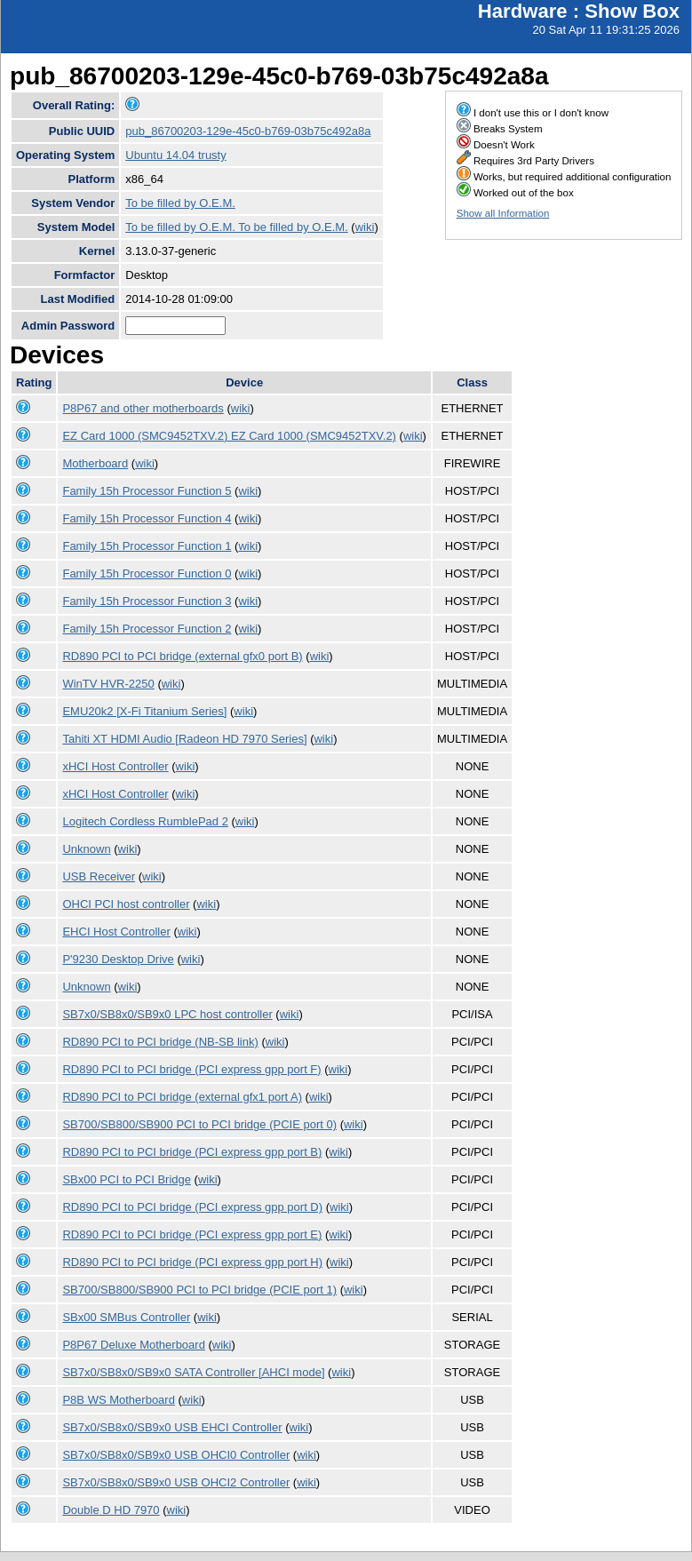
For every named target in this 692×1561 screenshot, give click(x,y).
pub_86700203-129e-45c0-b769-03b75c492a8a (247, 131)
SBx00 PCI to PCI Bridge (126, 1179)
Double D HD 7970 (110, 1510)
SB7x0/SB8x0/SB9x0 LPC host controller (167, 1014)
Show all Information (503, 213)
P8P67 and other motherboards (142, 408)
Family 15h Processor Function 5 (146, 491)
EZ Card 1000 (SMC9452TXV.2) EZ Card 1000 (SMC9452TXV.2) (229, 435)
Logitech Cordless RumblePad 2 (144, 821)
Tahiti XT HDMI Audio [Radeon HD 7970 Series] (184, 738)
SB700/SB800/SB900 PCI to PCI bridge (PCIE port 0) (199, 1124)
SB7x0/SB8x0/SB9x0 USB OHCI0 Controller (176, 1454)
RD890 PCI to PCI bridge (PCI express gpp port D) (192, 1207)
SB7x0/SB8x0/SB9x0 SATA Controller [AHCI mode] (193, 1372)
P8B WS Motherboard (118, 1399)
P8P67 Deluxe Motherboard (133, 1344)
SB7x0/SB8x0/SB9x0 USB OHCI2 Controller (176, 1482)
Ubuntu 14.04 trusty (175, 155)
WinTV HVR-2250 (108, 683)
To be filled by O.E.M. (180, 203)
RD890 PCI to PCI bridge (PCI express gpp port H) (192, 1262)
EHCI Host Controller (116, 931)
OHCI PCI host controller (125, 904)
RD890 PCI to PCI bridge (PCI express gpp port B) (192, 1152)
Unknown (86, 849)
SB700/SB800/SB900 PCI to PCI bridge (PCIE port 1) (199, 1289)
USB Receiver (98, 876)
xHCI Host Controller (115, 766)
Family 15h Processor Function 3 (146, 601)
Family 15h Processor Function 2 (146, 628)
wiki (365, 227)
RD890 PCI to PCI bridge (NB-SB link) (160, 1041)
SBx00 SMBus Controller (126, 1317)
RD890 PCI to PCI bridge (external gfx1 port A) (182, 1096)
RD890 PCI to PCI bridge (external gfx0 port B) (182, 656)
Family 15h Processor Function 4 (146, 518)
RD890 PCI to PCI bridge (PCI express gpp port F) (191, 1069)
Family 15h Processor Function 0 (146, 573)
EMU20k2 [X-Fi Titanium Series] (144, 711)
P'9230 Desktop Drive (117, 959)
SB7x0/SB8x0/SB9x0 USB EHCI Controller (172, 1427)
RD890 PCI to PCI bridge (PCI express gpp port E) (192, 1234)
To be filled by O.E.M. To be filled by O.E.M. (236, 227)
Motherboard (95, 463)
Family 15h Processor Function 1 (146, 546)
